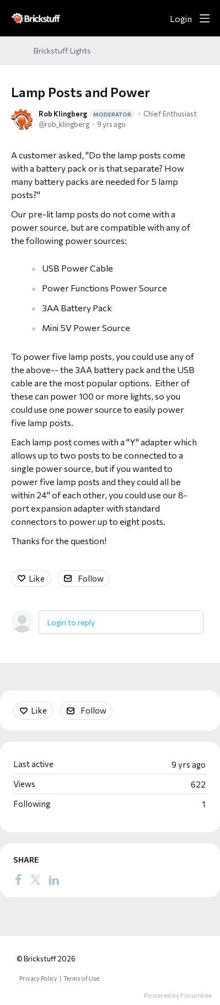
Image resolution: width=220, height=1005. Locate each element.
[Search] (157, 18)
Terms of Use (81, 978)
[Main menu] (204, 18)
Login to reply (71, 622)
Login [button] (181, 18)
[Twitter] (35, 879)
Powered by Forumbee (178, 995)
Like (37, 578)
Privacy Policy (38, 978)
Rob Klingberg (87, 114)
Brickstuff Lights (62, 50)
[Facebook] (18, 879)
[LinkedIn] (54, 879)
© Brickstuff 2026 (46, 958)
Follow (91, 578)
